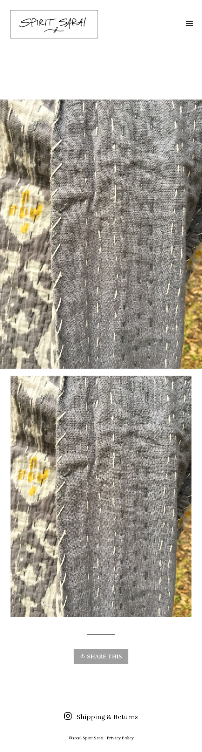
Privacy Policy (120, 738)
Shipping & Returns (107, 717)
